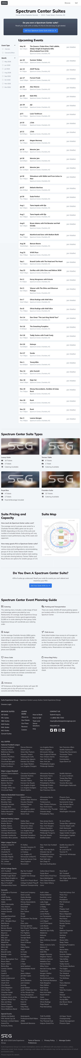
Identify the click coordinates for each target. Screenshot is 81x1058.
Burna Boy (5, 966)
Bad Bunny (5, 923)
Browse (67, 3)
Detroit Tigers (25, 778)
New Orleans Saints (47, 757)
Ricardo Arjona (65, 916)
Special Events (6, 1014)
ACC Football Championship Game (9, 872)
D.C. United (5, 861)
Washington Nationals (68, 785)
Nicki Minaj (44, 990)
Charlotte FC (5, 852)
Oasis (42, 997)
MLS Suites (5, 730)
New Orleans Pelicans (48, 804)
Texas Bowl (64, 880)
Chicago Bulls (6, 807)
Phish (62, 904)
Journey (23, 985)
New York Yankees (46, 780)
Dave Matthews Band (9, 1009)
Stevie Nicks (64, 949)
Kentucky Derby (7, 1026)
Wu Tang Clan (65, 997)
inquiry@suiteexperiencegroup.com (63, 721)
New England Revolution (26, 862)
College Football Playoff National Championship (29, 884)
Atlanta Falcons (7, 749)
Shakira (62, 938)
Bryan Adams (6, 964)
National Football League (10, 745)
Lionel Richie (44, 914)
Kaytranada (25, 1009)
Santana (63, 935)
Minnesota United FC (28, 857)
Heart (23, 949)
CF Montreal (5, 849)
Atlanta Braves (6, 778)
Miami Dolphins (46, 749)
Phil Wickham (65, 902)
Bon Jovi (4, 949)
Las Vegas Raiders (27, 764)
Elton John (24, 923)
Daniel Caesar (6, 1004)
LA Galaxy (24, 852)
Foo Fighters (25, 933)
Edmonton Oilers (27, 826)
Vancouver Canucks (67, 830)
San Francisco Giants (47, 790)
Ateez (3, 914)
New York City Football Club (48, 846)
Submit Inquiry (55, 715)
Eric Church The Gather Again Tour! (29, 929)
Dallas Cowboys (7, 766)
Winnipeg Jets (65, 838)
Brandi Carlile (6, 952)
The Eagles (64, 968)
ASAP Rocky (5, 897)
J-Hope (23, 964)
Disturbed (24, 907)
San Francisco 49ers (67, 747)
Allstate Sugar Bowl (8, 876)
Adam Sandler (6, 899)
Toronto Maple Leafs (67, 826)
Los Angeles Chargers (28, 766)
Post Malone (64, 911)
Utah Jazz (63, 809)
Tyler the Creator (66, 990)
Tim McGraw (64, 978)
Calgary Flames (6, 828)
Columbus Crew (7, 859)
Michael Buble (45, 964)
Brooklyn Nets (6, 802)
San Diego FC (45, 861)
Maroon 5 (43, 947)
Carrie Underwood (8, 978)
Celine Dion (5, 980)
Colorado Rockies (27, 776)
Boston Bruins (6, 823)
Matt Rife (43, 952)
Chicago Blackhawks (8, 833)
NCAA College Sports (9, 868)
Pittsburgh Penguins (47, 833)
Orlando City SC (46, 852)
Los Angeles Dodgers (28, 788)
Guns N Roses (26, 942)
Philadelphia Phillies (47, 783)
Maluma (43, 935)
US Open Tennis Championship (65, 1017)
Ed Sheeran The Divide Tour (29, 920)
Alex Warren (5, 907)
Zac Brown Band (66, 1002)
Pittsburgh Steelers (47, 766)
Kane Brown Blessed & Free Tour (29, 998)
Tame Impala (64, 957)
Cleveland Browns (7, 764)
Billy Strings (5, 940)
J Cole (23, 961)
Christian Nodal (7, 992)
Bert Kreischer (6, 930)
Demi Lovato (25, 895)
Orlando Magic (45, 811)
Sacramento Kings (66, 802)
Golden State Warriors (29, 800)
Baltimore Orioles (7, 780)
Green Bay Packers (27, 752)
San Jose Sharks (46, 835)
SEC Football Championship (65, 874)
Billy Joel (4, 938)
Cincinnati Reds (7, 790)
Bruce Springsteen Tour (9, 959)
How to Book (37, 715)
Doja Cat (24, 909)
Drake (23, 914)
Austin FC (4, 847)
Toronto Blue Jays (66, 783)
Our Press (24, 723)
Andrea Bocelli (6, 909)
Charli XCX (5, 983)
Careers (24, 730)
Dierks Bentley (26, 897)
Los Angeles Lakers (28, 809)
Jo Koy (23, 978)
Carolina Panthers (7, 757)
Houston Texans (26, 754)
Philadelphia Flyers (47, 830)
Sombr (62, 947)
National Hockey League (10, 819)
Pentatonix (64, 899)
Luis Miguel (44, 921)
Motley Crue (44, 976)
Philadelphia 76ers (47, 814)
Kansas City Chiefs (27, 761)
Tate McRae (64, 959)
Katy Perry (24, 1007)
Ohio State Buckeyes (47, 880)
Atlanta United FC (7, 845)
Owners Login (6, 704)
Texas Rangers (65, 780)
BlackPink (4, 942)
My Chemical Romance (48, 980)
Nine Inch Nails (45, 992)
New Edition (44, 985)
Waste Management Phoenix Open (67, 1022)
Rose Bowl (63, 871)
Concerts (4, 890)
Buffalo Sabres (6, 826)
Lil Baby (43, 907)
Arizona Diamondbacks (9, 773)
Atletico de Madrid (8, 1016)
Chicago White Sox (8, 788)
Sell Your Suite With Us (40, 586)
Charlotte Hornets (31, 15)
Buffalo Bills (5, 754)
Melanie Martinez (46, 959)
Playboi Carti (64, 909)
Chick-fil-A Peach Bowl (29, 880)
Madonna (43, 933)
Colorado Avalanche (8, 835)
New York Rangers (46, 826)
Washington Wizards (67, 811)
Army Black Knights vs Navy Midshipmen (9, 879)
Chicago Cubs (6, 785)
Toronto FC (64, 852)
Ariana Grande (6, 911)
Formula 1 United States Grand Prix (10, 1022)
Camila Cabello (6, 968)
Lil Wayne (43, 909)
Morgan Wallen (45, 973)
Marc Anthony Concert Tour (48, 941)
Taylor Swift (64, 961)
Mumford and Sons (47, 978)
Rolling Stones (65, 921)
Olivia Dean (44, 999)
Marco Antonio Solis (47, 945)
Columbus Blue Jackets (9, 838)
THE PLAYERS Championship (45, 1017)
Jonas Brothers (26, 980)
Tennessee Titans (66, 754)
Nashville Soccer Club (28, 859)
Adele (3, 902)
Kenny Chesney (45, 899)
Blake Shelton (6, 945)
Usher (62, 992)
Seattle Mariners (65, 773)
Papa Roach (44, 1004)
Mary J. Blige (44, 949)
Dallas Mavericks (7, 811)
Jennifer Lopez (26, 976)
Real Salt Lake (45, 859)
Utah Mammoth (65, 828)
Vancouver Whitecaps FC (68, 855)
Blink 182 (4, 947)
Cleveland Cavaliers (8, 809)
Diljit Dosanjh (26, 899)
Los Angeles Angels (28, 785)
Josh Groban (25, 983)
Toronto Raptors (65, 807)
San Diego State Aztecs (68, 878)
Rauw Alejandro (66, 914)
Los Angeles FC (26, 854)
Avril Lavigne (6, 919)
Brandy (3, 957)
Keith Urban (44, 892)
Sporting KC (64, 847)
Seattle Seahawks (66, 749)
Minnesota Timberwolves (45, 801)
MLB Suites (5, 724)
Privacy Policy (49, 1040)
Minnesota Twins (46, 776)
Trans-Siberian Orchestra (65, 984)
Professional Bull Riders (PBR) (29, 1019)
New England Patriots (48, 754)
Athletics (4, 776)
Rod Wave (63, 919)
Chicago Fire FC (7, 854)
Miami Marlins (26, 790)
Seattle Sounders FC (67, 845)
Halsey (23, 945)
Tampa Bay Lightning (67, 823)
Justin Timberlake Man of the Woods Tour (29, 991)
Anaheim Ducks (7, 821)
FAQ (34, 729)
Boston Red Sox (7, 783)
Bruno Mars (5, 961)
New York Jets (45, 761)
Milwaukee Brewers (47, 773)
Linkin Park (44, 911)
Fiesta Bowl (44, 873)
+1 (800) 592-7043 (57, 718)
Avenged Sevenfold (8, 916)
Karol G (23, 1002)
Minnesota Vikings (47, 752)
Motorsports (25, 1016)
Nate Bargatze (45, 983)
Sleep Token (64, 942)
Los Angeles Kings (27, 830)
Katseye (23, 1004)
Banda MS (5, 926)
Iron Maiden (25, 957)
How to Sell (37, 718)
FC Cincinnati (6, 864)
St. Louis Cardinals (66, 776)
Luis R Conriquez (46, 923)
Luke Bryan (44, 926)
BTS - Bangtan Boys (8, 921)
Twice (62, 987)
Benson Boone (6, 928)
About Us (24, 717)
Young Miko (64, 999)
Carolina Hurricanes (8, 830)
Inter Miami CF (26, 849)
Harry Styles (25, 947)
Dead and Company (28, 892)
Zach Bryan (64, 1004)
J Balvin (23, 959)
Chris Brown (5, 985)
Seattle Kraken (45, 838)
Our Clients (25, 720)
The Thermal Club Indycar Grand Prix (47, 1022)
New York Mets (45, 778)
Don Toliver (25, 911)
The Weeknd (64, 973)
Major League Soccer (8, 842)
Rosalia (62, 926)
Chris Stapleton (6, 987)
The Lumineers (65, 971)
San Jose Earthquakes (48, 864)
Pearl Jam (63, 897)
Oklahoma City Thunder (49, 809)
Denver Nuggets (7, 814)
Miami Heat (25, 814)
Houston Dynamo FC (28, 847)
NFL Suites (5, 718)
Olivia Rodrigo (45, 1002)
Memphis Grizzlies (27, 811)
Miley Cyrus (44, 966)
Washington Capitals (67, 835)
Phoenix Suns (65, 797)
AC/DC (3, 895)
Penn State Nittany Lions (47, 884)
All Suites (4, 715)
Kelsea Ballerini (45, 895)
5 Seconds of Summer (9, 892)
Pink (61, 907)
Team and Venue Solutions (36, 723)
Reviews (24, 727)
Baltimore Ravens (7, 752)
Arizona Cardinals (7, 747)
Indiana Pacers (26, 804)
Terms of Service (34, 1040)
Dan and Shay (6, 1002)
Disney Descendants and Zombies (28, 903)
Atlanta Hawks (6, 797)
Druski (23, 916)
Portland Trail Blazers (67, 800)
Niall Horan (44, 987)
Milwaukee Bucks (46, 797)
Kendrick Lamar (45, 897)
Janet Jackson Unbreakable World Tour (28, 968)
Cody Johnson (6, 995)
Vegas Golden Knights (68, 833)
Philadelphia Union (47, 854)
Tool (61, 980)
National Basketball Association (13, 795)
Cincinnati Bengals (8, 761)
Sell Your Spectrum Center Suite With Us (40, 31)
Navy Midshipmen (46, 878)
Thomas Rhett (65, 976)
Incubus (23, 954)
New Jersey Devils (46, 821)
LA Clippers (25, 807)
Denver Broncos (26, 747)
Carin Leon (5, 976)
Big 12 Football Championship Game (9, 884)
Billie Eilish (5, 935)
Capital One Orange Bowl (28, 877)
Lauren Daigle (45, 904)
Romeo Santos (65, 923)
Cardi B (4, 973)
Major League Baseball (9, 771)
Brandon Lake (6, 954)
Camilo (3, 971)
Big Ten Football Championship (27, 872)
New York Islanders (47, 823)
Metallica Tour (45, 961)
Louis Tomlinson (46, 919)
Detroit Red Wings (27, 823)
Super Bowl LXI (65, 761)
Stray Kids (63, 952)
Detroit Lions (25, 749)
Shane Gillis (64, 940)
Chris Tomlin (5, 990)
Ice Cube (24, 952)
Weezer (62, 995)
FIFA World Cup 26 (8, 1018)
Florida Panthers (27, 828)
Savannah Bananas (28, 1023)
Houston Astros (26, 780)
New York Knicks (46, 807)
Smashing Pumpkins (67, 945)
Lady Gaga (44, 902)
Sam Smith (64, 933)
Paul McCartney (46, 1007)
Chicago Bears (6, 759)
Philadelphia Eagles (47, 764)
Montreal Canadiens (28, 835)
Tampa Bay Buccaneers (68, 752)
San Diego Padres (46, 788)
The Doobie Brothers (67, 966)
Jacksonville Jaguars (28, 759)
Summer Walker (65, 954)
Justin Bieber (25, 987)
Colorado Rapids (7, 857)
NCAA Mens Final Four (48, 876)
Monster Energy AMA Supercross (48, 969)
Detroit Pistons (26, 797)
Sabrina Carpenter (66, 930)
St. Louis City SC (65, 849)
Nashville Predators (28, 838)
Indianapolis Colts (27, 757)
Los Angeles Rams (46, 747)
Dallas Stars (25, 821)
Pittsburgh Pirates (46, 785)
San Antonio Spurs (66, 804)
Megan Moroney (46, 954)
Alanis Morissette (7, 904)
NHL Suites (5, 727)
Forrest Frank (25, 935)
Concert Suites (6, 734)
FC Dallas (24, 845)
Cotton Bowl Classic (47, 871)
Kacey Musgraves (27, 995)
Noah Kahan (44, 995)
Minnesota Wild (26, 833)
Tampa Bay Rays (66, 778)
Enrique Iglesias (26, 926)
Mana (42, 938)
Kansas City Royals (28, 783)
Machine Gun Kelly (47, 930)
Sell (76, 3)
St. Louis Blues (65, 821)
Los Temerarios (45, 916)
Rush (61, 928)
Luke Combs (44, 928)
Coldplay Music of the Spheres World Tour (9, 998)
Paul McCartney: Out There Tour (67, 893)
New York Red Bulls (47, 849)
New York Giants (46, 759)
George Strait (25, 938)
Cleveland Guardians (28, 773)
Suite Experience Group (9, 700)
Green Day (24, 940)
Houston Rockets (27, 802)
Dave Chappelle (7, 1007)
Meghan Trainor (46, 957)
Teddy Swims (64, 964)
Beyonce (4, 933)
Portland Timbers (46, 857)
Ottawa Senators (46, 828)
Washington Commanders (64, 758)
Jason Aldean (25, 973)
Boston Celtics (6, 800)
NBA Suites (5, 721)
